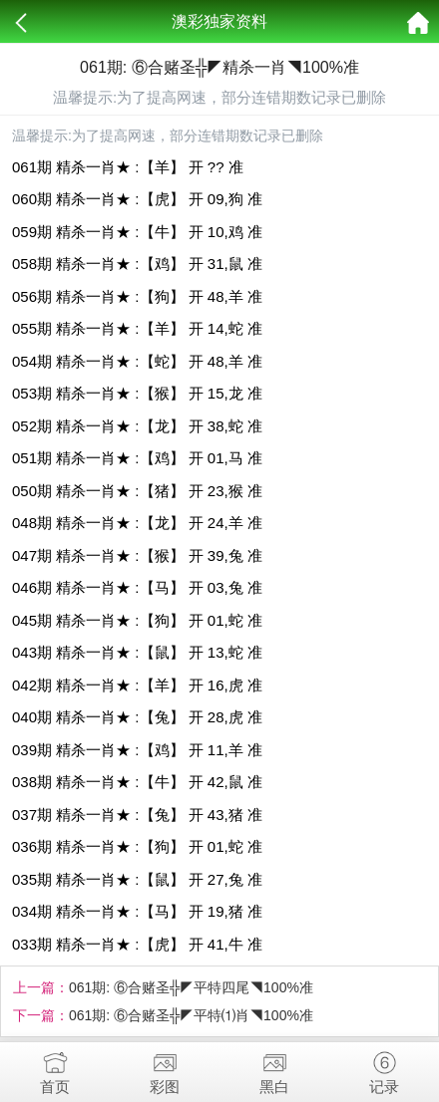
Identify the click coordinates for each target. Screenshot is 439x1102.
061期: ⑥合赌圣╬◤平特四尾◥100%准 (191, 987)
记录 (384, 1068)
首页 (55, 1068)
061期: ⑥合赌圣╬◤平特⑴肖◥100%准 (191, 1015)
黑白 (274, 1068)
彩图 (165, 1068)
